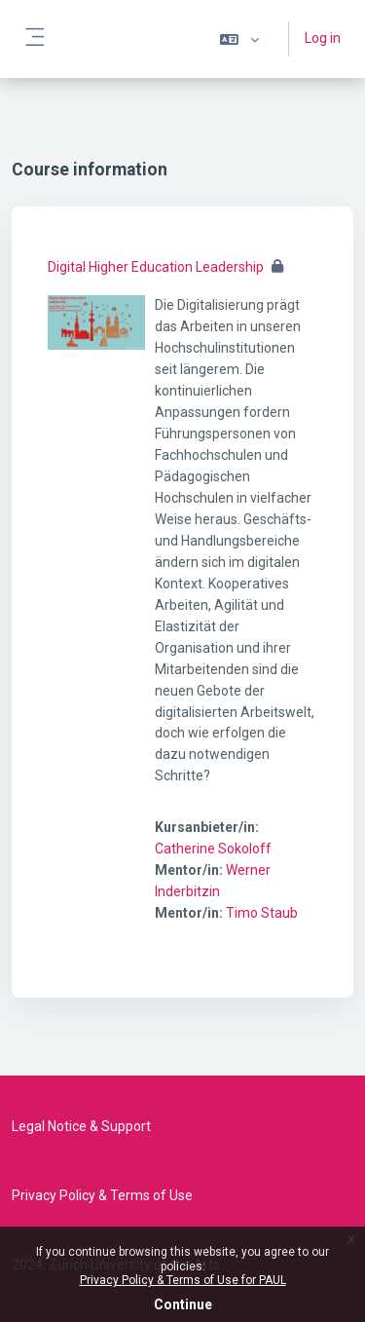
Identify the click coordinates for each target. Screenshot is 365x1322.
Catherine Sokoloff (213, 848)
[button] (239, 39)
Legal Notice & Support (81, 1126)
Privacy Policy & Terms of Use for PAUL (183, 1280)
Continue (183, 1304)
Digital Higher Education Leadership (156, 267)
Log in (323, 38)
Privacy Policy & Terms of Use (102, 1195)
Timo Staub (262, 913)
